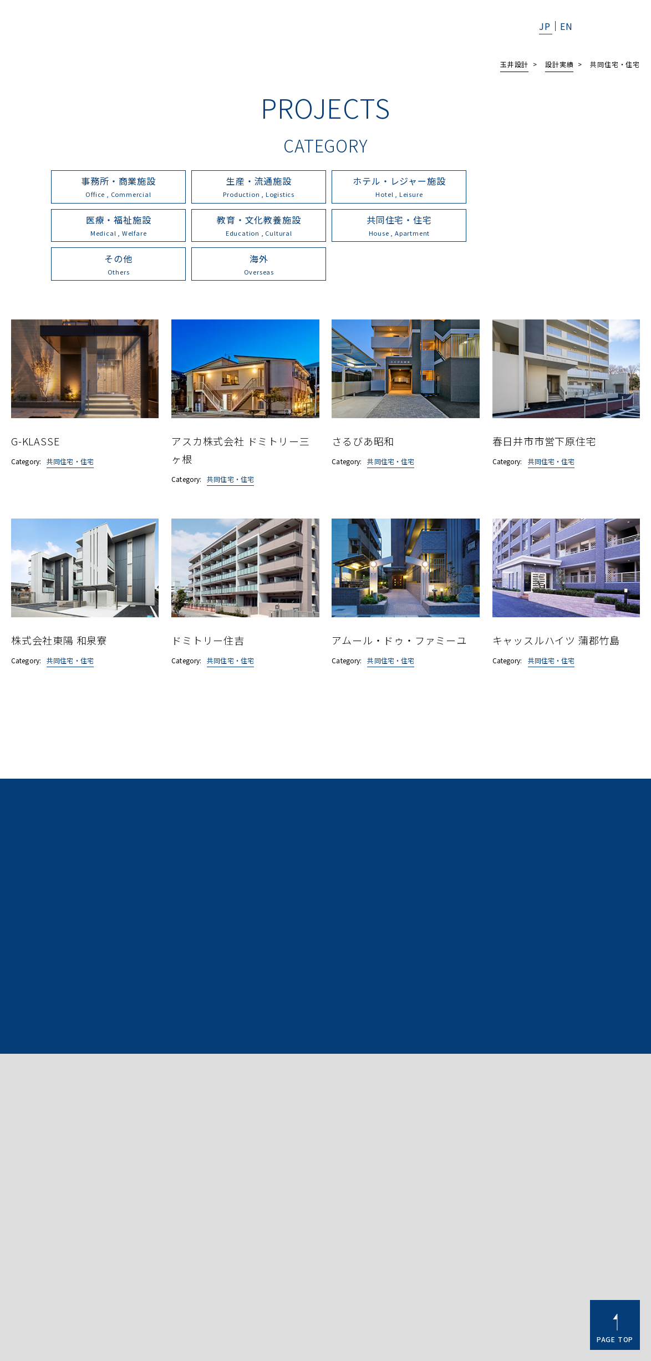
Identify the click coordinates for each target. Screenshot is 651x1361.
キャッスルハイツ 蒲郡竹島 (556, 601)
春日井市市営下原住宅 (544, 402)
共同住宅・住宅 (70, 423)
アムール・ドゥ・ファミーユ (399, 601)
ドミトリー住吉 (208, 601)
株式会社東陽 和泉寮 (59, 601)
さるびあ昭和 (363, 402)
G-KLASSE (35, 402)
